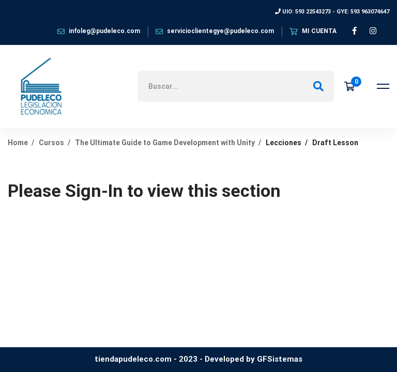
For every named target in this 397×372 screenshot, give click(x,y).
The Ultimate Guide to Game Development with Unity (165, 142)
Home (18, 142)
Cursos (51, 142)
